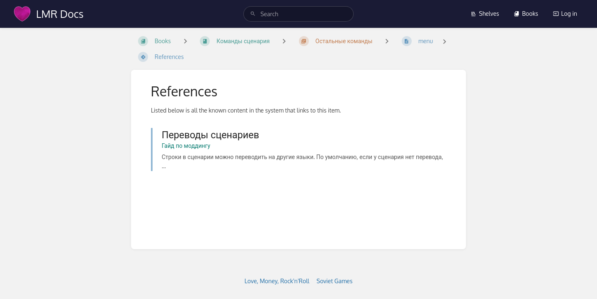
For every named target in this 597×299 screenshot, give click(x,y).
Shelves (485, 13)
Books (526, 13)
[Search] (253, 13)
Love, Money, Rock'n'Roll (277, 280)
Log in (565, 13)
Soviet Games (335, 280)
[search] (298, 14)
